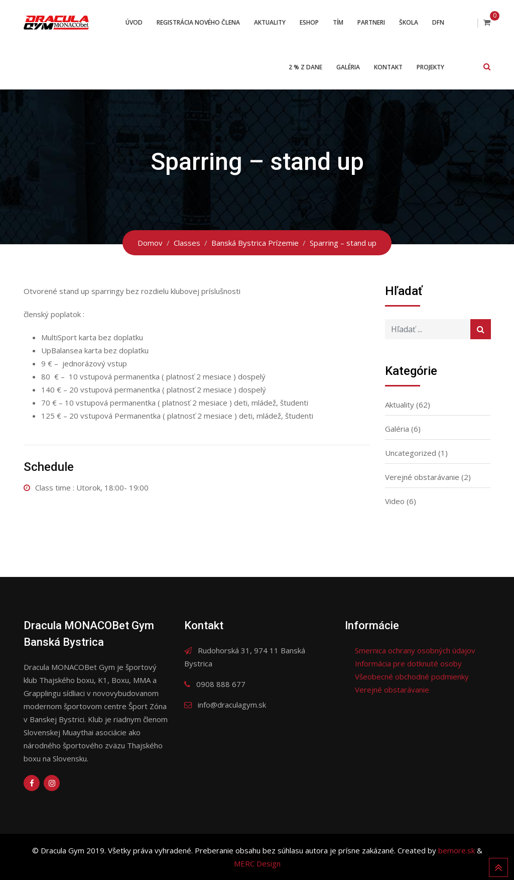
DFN (438, 22)
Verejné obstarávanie (422, 477)
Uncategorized (410, 453)
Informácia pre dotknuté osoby (408, 663)
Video (395, 501)
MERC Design (257, 863)
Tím (338, 22)
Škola (408, 22)
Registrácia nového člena (198, 22)
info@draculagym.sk (232, 705)
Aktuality (270, 22)
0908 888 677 (220, 684)
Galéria (348, 67)
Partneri (371, 22)
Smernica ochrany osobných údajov (415, 650)
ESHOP (309, 22)
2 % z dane (305, 67)
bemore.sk (457, 850)
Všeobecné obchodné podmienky (412, 676)
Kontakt (388, 67)
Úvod (134, 22)
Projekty (430, 67)
